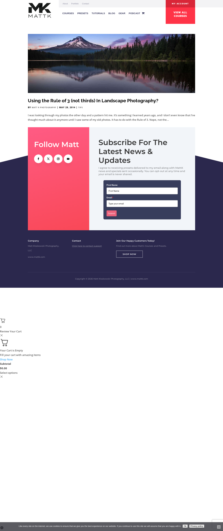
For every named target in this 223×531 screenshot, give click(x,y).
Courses (68, 13)
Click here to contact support (87, 246)
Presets (82, 13)
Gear (121, 13)
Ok (185, 526)
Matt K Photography (44, 107)
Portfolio (75, 3)
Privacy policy (196, 526)
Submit (111, 213)
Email (110, 197)
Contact (85, 3)
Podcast (134, 13)
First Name (112, 185)
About (65, 3)
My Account (180, 3)
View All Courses (180, 14)
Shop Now (129, 254)
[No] (219, 527)
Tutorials (98, 13)
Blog (111, 13)
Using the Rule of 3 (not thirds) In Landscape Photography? (93, 100)
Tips (80, 107)
